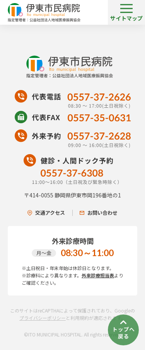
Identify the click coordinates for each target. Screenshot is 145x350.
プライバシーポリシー (42, 317)
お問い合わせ (99, 212)
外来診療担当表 (98, 275)
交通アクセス (46, 212)
